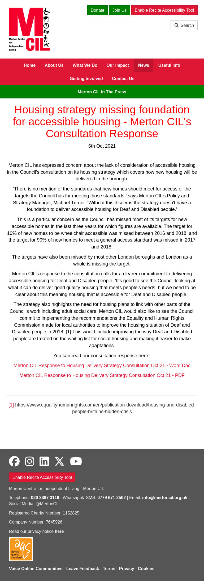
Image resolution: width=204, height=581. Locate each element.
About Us (54, 65)
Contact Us (123, 78)
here (59, 531)
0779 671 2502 (111, 497)
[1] (11, 405)
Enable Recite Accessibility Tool (164, 10)
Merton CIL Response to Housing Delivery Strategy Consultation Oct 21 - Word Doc (102, 365)
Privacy (126, 568)
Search (184, 25)
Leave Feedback (82, 568)
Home (30, 65)
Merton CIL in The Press (102, 92)
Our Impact (118, 65)
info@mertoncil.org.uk (164, 497)
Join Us (119, 10)
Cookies (146, 568)
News (143, 65)
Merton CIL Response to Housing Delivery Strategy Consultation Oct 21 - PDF (102, 375)
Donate (98, 10)
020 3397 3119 (45, 497)
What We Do (85, 65)
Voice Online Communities (36, 568)
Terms (109, 568)
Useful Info (169, 65)
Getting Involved (86, 78)
